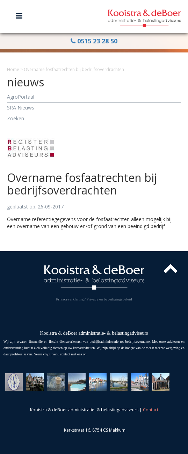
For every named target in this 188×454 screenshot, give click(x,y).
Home (13, 69)
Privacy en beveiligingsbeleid (109, 299)
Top (171, 269)
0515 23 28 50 (94, 41)
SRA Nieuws (20, 107)
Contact (150, 410)
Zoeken (15, 118)
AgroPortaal (20, 96)
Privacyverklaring (70, 299)
